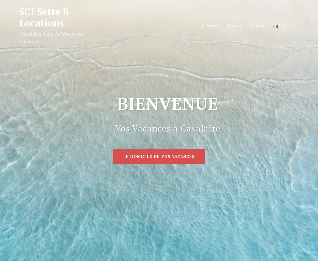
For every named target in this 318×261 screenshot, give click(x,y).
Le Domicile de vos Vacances (159, 156)
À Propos (210, 26)
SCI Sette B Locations (44, 17)
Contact (257, 26)
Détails (234, 26)
